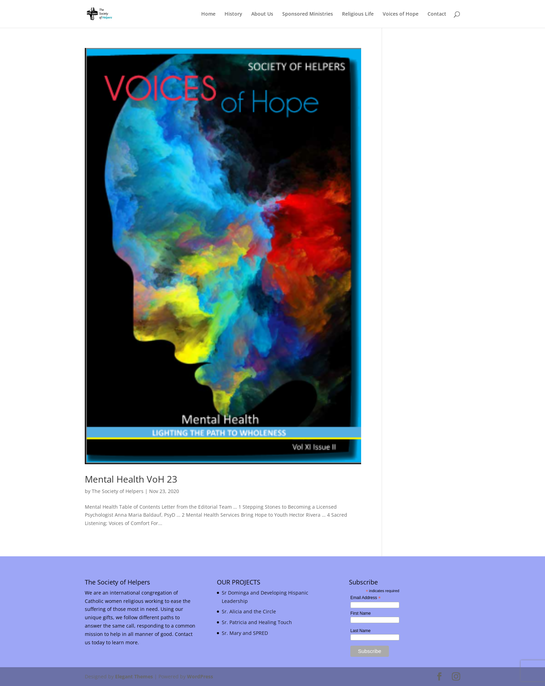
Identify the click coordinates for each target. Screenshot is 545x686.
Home (208, 14)
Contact (437, 14)
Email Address (365, 598)
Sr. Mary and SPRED (245, 633)
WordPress (200, 676)
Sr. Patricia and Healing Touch (257, 622)
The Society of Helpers (118, 491)
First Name (360, 613)
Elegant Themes (134, 676)
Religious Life (358, 14)
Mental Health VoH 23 (131, 479)
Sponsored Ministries (307, 14)
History (233, 14)
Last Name (360, 630)
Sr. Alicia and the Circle (249, 611)
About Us (262, 14)
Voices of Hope (400, 14)
